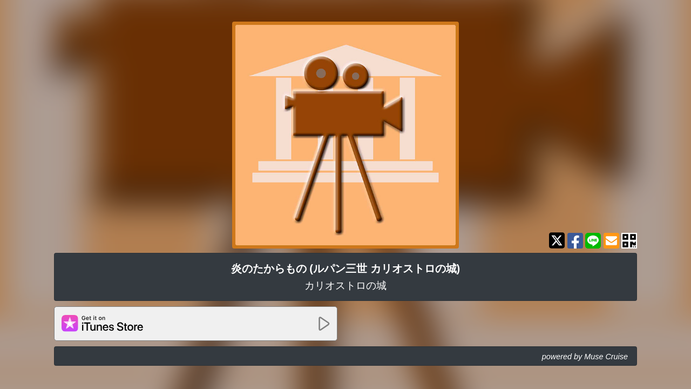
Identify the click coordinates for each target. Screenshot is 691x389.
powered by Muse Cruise (585, 356)
